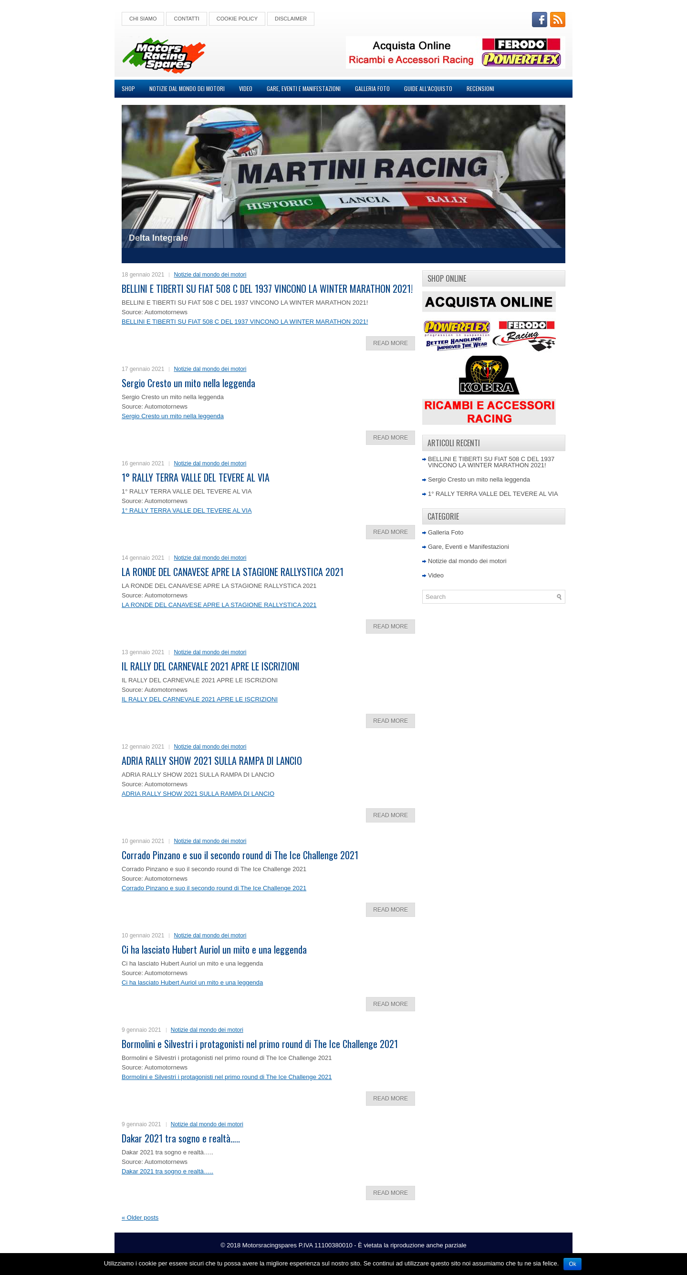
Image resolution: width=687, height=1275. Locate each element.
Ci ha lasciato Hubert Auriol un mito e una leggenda (214, 949)
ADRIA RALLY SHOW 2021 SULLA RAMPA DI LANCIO (212, 760)
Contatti (186, 18)
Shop (128, 88)
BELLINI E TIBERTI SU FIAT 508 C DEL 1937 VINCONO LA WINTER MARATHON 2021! (267, 288)
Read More (390, 343)
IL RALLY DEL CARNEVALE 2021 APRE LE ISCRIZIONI (211, 666)
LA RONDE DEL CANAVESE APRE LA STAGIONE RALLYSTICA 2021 (233, 572)
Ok (572, 1264)
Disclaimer (291, 18)
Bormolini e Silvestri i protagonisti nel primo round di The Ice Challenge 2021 (260, 1044)
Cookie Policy (237, 18)
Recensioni (480, 88)
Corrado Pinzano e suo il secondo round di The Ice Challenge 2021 (240, 855)
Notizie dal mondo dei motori (187, 88)
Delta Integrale (158, 238)
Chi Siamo (142, 18)
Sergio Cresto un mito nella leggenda (188, 383)
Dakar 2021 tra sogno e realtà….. (181, 1138)
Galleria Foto (372, 88)
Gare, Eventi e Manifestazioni (304, 88)
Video (245, 88)
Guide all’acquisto (428, 88)
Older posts (140, 1217)
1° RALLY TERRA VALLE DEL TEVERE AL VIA (196, 477)
